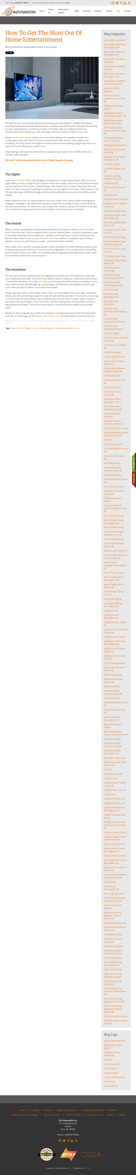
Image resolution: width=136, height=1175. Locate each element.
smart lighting (44, 281)
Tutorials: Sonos (93, 1114)
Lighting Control (111, 1072)
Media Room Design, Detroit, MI (63, 321)
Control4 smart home (50, 238)
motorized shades (23, 180)
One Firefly (86, 1168)
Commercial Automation (92, 1110)
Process (109, 11)
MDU (77, 11)
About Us (50, 11)
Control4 (108, 1059)
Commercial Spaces (63, 11)
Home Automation (112, 1064)
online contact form (51, 316)
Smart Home (110, 1081)
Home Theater (110, 1068)
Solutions (87, 11)
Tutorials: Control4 (51, 1114)
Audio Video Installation (115, 1040)
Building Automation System (113, 1046)
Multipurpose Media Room (67, 328)
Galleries (98, 11)
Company (34, 1110)
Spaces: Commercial (66, 1110)
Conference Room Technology (112, 1054)
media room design (22, 137)
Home (41, 11)
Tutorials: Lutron (73, 1114)
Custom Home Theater (20, 328)
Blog (118, 11)
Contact (127, 11)
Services (48, 1110)
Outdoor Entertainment (114, 1077)
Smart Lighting (110, 1086)
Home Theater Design (43, 328)
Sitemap (122, 1114)
